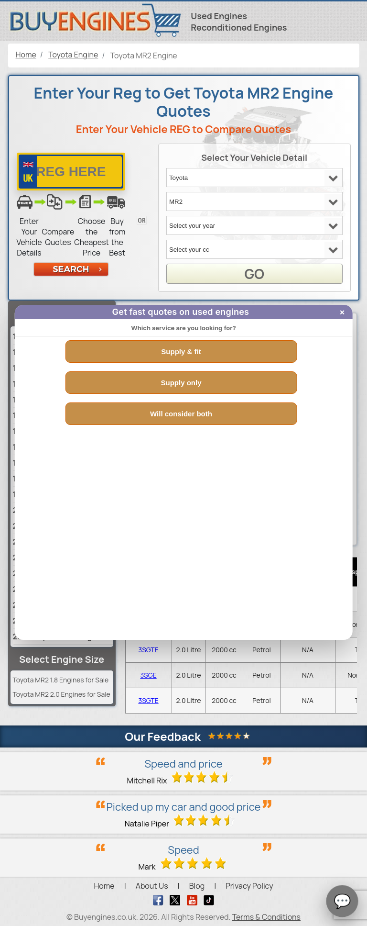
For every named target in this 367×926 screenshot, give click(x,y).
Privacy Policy (249, 886)
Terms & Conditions (266, 917)
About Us (152, 886)
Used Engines (219, 16)
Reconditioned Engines (239, 27)
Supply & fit (181, 351)
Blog (197, 886)
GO (254, 274)
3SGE (148, 675)
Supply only (181, 383)
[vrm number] (71, 171)
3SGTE (148, 649)
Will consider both (181, 414)
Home (104, 886)
